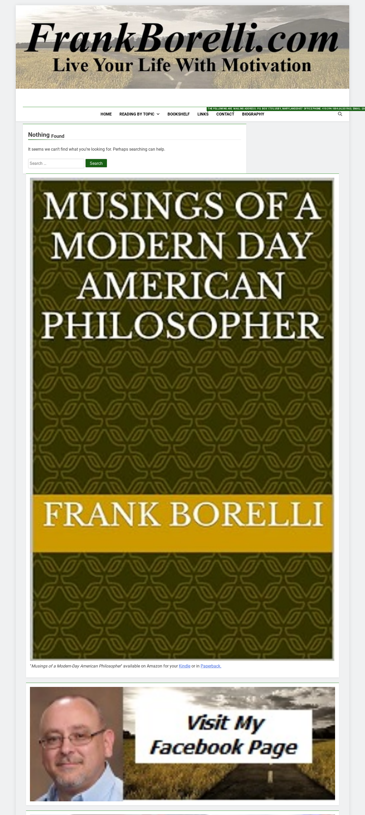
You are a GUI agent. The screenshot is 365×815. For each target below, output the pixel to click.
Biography (253, 114)
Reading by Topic (136, 114)
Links (204, 112)
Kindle (184, 666)
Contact (227, 112)
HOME (106, 114)
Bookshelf (179, 114)
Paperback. (211, 666)
